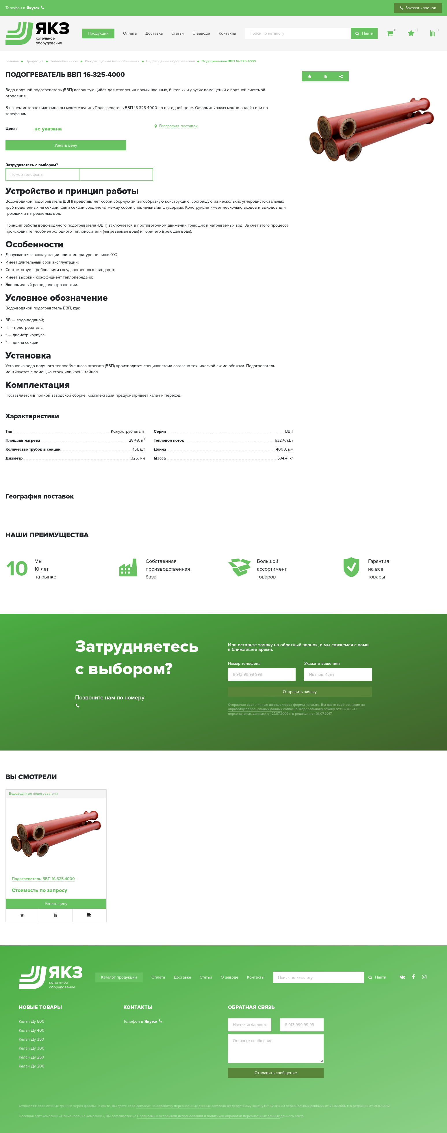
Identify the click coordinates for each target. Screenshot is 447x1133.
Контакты (227, 33)
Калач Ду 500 (31, 1022)
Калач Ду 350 (31, 1039)
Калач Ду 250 (31, 1057)
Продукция (98, 33)
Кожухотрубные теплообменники (112, 61)
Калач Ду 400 (31, 1031)
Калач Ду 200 (31, 1066)
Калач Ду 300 (31, 1048)
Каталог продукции (119, 977)
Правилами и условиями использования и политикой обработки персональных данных (208, 1116)
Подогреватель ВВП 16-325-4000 (43, 878)
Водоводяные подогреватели (170, 61)
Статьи (177, 33)
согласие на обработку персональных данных (173, 1106)
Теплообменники (64, 61)
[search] (311, 33)
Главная (12, 61)
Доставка (154, 33)
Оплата (130, 33)
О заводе (201, 33)
